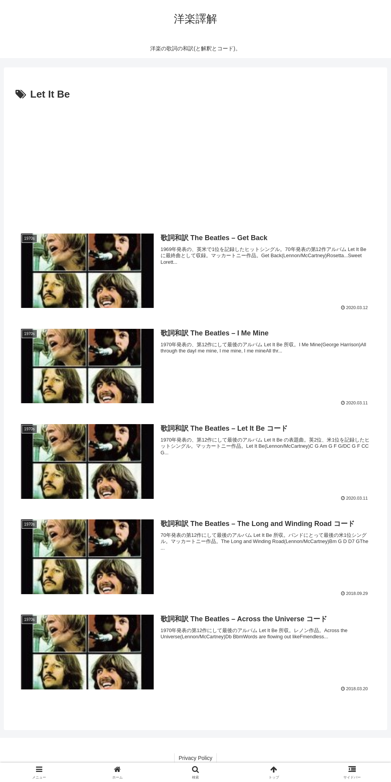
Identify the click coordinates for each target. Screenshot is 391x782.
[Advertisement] (195, 161)
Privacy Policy (195, 758)
